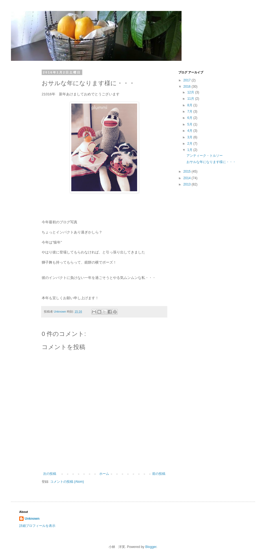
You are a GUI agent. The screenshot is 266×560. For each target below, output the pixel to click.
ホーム (104, 474)
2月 (190, 143)
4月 (190, 131)
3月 (190, 137)
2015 (187, 171)
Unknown (32, 519)
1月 (190, 150)
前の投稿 (158, 474)
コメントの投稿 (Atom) (67, 482)
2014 (187, 178)
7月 (190, 111)
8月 (190, 105)
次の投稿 (49, 474)
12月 (191, 92)
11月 (191, 99)
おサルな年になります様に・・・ (211, 162)
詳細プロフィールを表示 (37, 526)
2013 (187, 184)
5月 (190, 124)
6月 (190, 118)
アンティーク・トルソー (204, 156)
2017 (187, 80)
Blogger (151, 547)
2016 (187, 86)
